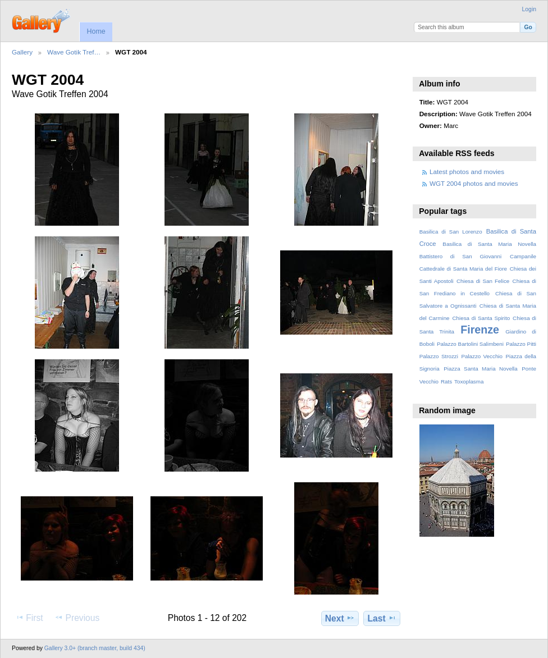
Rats (446, 381)
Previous (76, 618)
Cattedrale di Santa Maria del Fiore (463, 269)
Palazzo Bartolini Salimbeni (470, 344)
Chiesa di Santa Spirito (481, 318)
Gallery (22, 52)
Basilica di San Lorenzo (450, 232)
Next (340, 618)
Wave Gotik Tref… (74, 52)
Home (95, 31)
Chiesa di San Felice (482, 281)
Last (382, 618)
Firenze (479, 329)
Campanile (523, 256)
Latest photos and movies (467, 171)
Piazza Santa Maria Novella (481, 368)
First (29, 618)
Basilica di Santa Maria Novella (489, 244)
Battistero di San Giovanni (460, 256)
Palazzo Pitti (521, 344)
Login (529, 9)
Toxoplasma (468, 381)
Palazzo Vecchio (482, 356)
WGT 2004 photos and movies (474, 183)
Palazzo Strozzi (438, 356)
